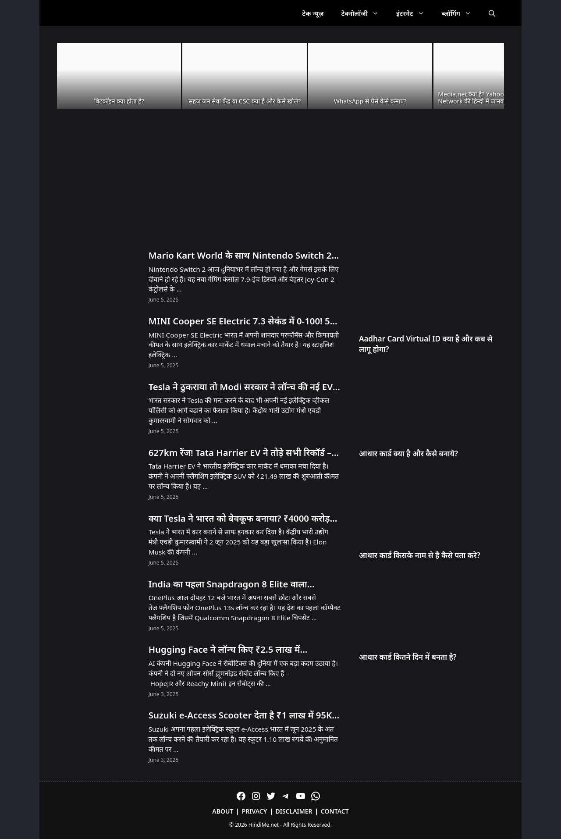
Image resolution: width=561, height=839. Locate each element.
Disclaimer (294, 811)
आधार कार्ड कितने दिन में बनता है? (408, 657)
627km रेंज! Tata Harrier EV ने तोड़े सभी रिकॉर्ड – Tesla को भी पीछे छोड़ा (240, 452)
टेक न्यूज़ (312, 13)
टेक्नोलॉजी (364, 13)
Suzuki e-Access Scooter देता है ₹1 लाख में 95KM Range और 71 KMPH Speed (244, 715)
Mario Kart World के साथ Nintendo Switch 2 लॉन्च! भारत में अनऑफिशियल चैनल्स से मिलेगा (240, 255)
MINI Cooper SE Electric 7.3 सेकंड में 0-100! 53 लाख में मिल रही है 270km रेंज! (242, 321)
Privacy (254, 811)
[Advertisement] (280, 179)
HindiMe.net (264, 824)
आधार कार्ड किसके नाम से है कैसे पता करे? (419, 555)
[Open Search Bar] (492, 13)
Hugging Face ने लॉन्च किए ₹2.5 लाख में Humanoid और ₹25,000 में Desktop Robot (234, 649)
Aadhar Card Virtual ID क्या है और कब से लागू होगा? (426, 344)
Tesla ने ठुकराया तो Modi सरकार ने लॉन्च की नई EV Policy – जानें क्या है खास (241, 387)
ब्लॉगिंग (461, 13)
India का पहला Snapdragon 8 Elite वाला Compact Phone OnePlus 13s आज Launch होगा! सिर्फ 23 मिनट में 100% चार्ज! (237, 584)
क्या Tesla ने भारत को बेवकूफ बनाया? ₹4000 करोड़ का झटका (239, 518)
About (222, 811)
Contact (335, 811)
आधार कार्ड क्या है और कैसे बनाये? (408, 453)
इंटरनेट (414, 13)
